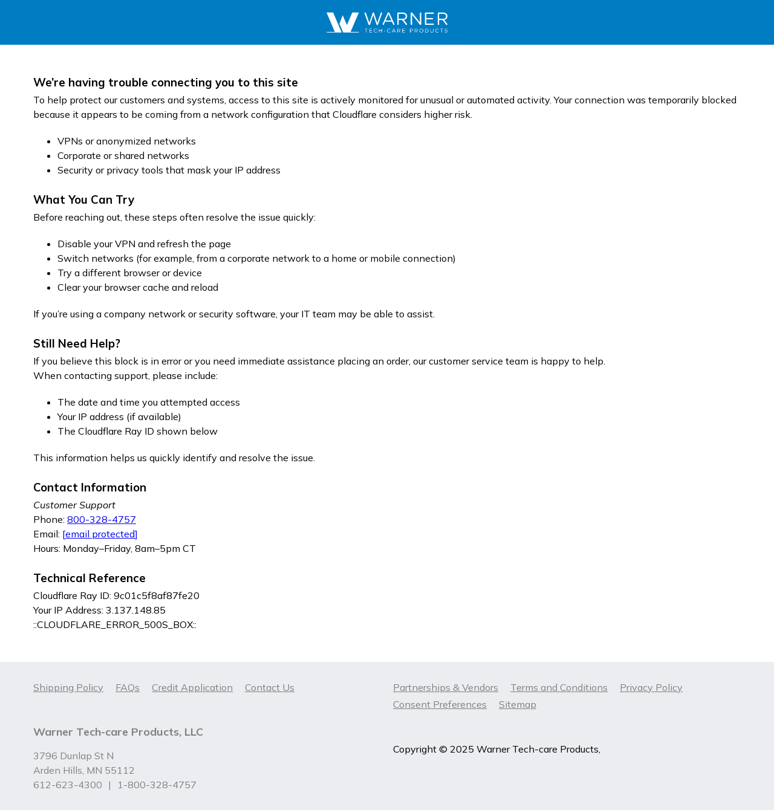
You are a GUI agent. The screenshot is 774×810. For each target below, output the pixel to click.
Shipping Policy (68, 687)
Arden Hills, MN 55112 (84, 770)
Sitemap (517, 704)
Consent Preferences (440, 704)
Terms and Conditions (559, 687)
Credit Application (192, 687)
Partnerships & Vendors (445, 687)
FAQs (127, 687)
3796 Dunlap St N (73, 756)
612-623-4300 (67, 785)
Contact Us (269, 687)
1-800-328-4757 (157, 785)
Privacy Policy (651, 687)
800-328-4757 (101, 519)
